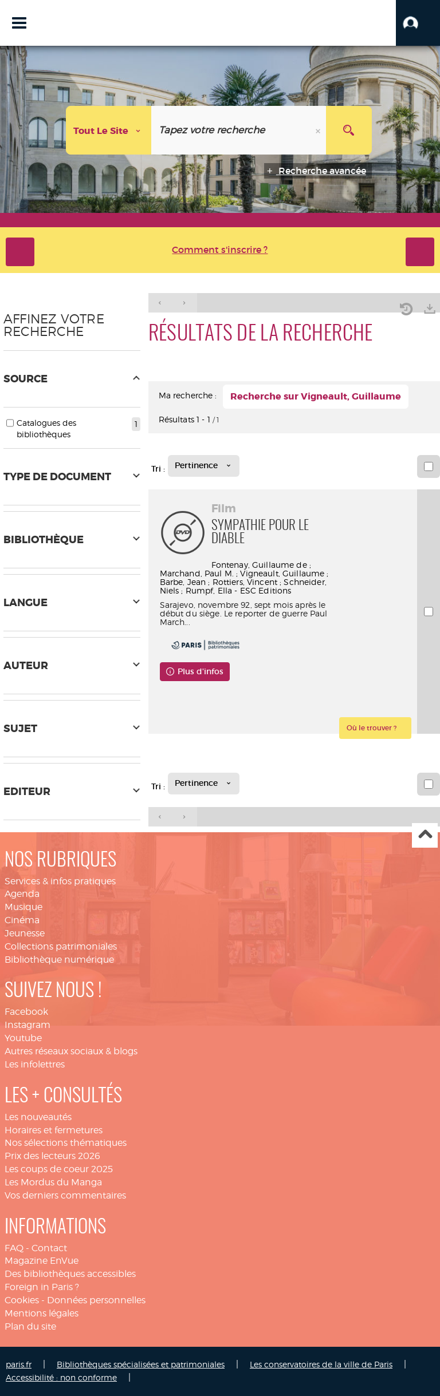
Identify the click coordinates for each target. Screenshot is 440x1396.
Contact (49, 1248)
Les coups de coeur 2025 (59, 1169)
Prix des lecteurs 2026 (52, 1155)
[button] (418, 23)
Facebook (26, 1011)
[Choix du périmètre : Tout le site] (109, 130)
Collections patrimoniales (61, 946)
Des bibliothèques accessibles (70, 1273)
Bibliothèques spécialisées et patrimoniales (141, 1364)
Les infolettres (35, 1064)
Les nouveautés (38, 1117)
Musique (23, 906)
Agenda (22, 893)
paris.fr (19, 1364)
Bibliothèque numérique (59, 959)
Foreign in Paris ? (42, 1287)
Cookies (22, 1300)
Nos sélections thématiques (66, 1142)
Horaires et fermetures (54, 1130)
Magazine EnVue (41, 1260)
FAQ (14, 1248)
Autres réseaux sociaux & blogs (71, 1051)
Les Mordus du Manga (53, 1182)
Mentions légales (41, 1313)
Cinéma (22, 920)
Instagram (27, 1024)
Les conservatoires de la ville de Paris (321, 1364)
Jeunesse (25, 933)
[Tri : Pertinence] (203, 466)
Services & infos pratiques (60, 881)
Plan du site (30, 1326)
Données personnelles (96, 1300)
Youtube (23, 1038)
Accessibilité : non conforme (61, 1377)
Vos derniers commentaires (65, 1195)
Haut (425, 835)
